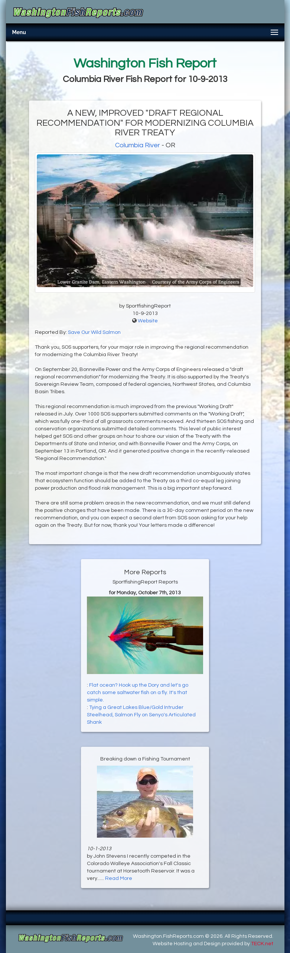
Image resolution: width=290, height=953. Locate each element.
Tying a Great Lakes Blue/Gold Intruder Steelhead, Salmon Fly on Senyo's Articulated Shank (141, 715)
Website (148, 320)
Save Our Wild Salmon (94, 332)
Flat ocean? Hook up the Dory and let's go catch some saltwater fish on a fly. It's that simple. (137, 693)
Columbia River (137, 145)
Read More (118, 878)
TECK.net (262, 943)
